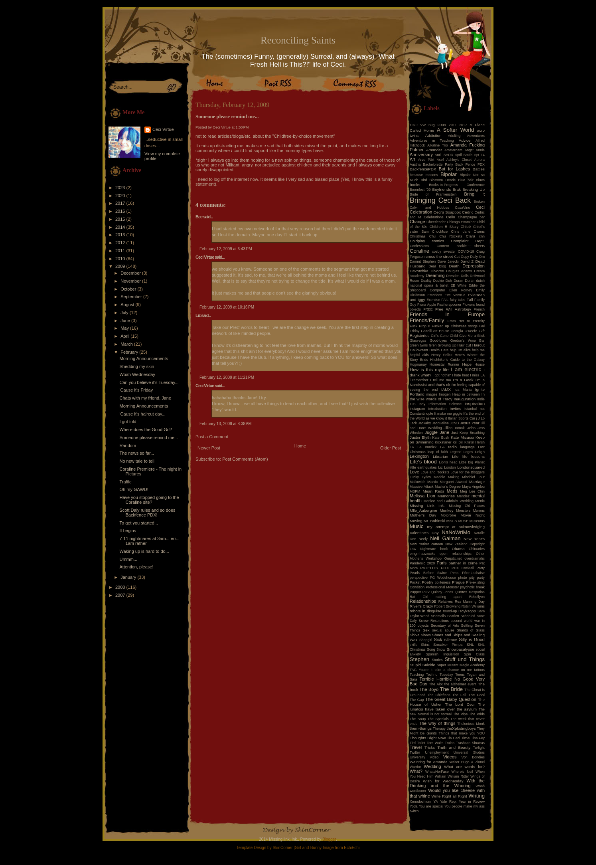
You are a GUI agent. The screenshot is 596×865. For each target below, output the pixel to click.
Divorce (437, 271)
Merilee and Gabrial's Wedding (449, 501)
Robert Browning (447, 606)
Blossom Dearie (442, 180)
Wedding (432, 766)
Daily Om (477, 257)
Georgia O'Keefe (463, 331)
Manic (432, 481)
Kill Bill (458, 442)
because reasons (424, 175)
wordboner (418, 791)
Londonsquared (471, 467)
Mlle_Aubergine (423, 510)
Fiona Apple (426, 305)
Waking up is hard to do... (144, 551)
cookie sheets (471, 246)
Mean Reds (433, 491)
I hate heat (460, 375)
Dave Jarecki (448, 261)
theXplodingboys (461, 728)
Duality (426, 281)
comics (438, 241)
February (129, 352)
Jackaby (424, 423)
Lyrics (426, 477)
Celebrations (433, 217)
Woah (480, 786)
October (128, 289)
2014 (120, 227)
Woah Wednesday (137, 374)
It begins (127, 530)
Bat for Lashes (454, 168)
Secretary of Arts (445, 625)
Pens (454, 573)
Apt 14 (479, 155)
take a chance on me (453, 670)
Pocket (415, 582)
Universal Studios (469, 752)
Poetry (427, 582)
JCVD (454, 423)
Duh (449, 281)
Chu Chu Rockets (445, 236)
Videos (449, 756)
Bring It (474, 194)
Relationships (423, 601)
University (417, 757)
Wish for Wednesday (443, 781)
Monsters (463, 511)
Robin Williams (473, 606)
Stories (437, 660)
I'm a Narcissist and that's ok (447, 382)
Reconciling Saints (298, 40)
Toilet (421, 743)
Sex (426, 630)
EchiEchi (351, 847)
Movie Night (472, 515)
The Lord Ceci (460, 704)
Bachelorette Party (438, 164)
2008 (120, 587)
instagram (417, 409)
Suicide (428, 665)
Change (417, 221)
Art (412, 159)
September (131, 296)
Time (465, 738)
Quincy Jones (442, 592)
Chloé (465, 226)
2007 (120, 595)
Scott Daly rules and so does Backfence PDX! (147, 512)
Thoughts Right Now (428, 738)
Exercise (433, 300)
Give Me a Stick (472, 336)
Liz (197, 315)
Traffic (125, 481)
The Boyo (429, 689)
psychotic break (472, 587)
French (479, 309)
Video (434, 757)
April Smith (463, 155)
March (127, 344)
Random (127, 445)
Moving (416, 521)
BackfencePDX (423, 169)
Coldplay (417, 241)
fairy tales (458, 300)
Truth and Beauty (453, 747)
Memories (446, 496)
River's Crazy (421, 606)
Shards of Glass (471, 630)
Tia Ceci (453, 738)
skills (413, 645)
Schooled (468, 616)
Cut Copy (461, 257)
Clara (471, 236)
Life (455, 456)
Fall (470, 299)
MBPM (415, 491)
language (467, 447)
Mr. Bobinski (434, 521)
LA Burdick (426, 447)
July (125, 312)
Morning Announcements (143, 358)
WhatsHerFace (437, 772)
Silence (450, 639)
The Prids (477, 714)
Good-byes (438, 340)
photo (462, 578)
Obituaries (477, 549)
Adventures (476, 136)
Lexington (419, 456)
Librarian (440, 456)
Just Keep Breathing (468, 433)
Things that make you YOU (462, 733)
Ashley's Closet (459, 160)
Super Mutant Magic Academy (461, 665)
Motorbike (448, 515)
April (125, 336)
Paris (442, 562)
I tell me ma (440, 380)
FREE (427, 309)
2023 (120, 187)
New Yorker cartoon (426, 544)
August (127, 304)
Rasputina (477, 592)
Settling (467, 625)
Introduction (437, 409)
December (131, 273)
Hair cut (464, 345)
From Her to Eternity (466, 321)
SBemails (438, 616)
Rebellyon (477, 597)
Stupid (415, 665)
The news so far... (136, 453)
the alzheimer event (460, 684)
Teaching (417, 675)
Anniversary (421, 154)
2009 (120, 266)
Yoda (414, 806)
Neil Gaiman (445, 538)
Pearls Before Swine (428, 573)
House (480, 364)
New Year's (474, 538)
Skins (425, 645)
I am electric (466, 369)
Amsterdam (453, 150)
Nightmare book (434, 549)
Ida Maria (463, 390)
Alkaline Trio (437, 145)
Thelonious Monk (471, 724)
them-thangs (421, 728)
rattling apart (449, 597)
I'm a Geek (463, 380)
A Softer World (455, 130)
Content (443, 246)
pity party (477, 578)
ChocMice (440, 232)
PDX (445, 568)
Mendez (463, 496)
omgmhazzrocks (422, 554)
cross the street (439, 256)
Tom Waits (435, 743)
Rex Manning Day (470, 602)
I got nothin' (441, 375)
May (125, 328)
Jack (413, 423)
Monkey (447, 510)
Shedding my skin (136, 366)
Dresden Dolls (457, 276)
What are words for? (464, 766)
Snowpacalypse (460, 649)
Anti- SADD (444, 155)
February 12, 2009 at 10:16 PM (226, 307)
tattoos (479, 670)
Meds (452, 491)
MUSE (463, 521)
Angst (469, 150)
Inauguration (465, 399)
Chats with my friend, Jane (145, 398)
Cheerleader (436, 222)
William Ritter (458, 776)
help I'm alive (460, 350)
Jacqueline (440, 423)
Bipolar (448, 174)
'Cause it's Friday (136, 390)
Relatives (445, 602)
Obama (458, 548)
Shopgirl (425, 640)
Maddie (439, 477)
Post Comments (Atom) (245, 459)
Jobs (471, 428)
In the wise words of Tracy (447, 396)
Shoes (426, 635)
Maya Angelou (473, 487)
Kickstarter (443, 442)
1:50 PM (242, 127)
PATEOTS (429, 568)
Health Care (439, 350)
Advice (465, 140)
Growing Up (447, 345)
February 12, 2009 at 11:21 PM (226, 377)
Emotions (435, 295)
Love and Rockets (435, 472)
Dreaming (435, 275)
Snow (440, 649)
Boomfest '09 (420, 190)
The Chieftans (438, 695)
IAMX (446, 389)
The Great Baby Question (450, 699)
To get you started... (138, 523)
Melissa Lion (422, 495)
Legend (455, 452)
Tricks (429, 747)
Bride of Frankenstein (433, 194)
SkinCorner (282, 847)
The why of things (437, 723)
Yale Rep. (448, 802)
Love (414, 471)
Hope (467, 364)
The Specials (438, 719)
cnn (482, 236)
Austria (415, 164)
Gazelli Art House (435, 331)
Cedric (468, 212)
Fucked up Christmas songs (455, 326)
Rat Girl (419, 597)
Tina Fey (478, 738)
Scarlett (453, 616)
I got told (127, 421)
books (415, 184)
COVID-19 (466, 251)
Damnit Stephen (423, 261)
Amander (434, 150)
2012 (120, 242)
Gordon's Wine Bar (467, 340)
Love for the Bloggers (467, 472)
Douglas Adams (459, 271)
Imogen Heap (449, 394)
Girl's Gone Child (444, 336)
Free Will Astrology (453, 309)
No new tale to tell (136, 461)
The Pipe (460, 714)
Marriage (477, 481)
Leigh (480, 451)
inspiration (475, 403)
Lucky (414, 477)
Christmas (418, 236)
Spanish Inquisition (442, 654)
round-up (450, 611)
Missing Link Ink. (427, 505)
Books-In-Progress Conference (457, 185)
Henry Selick (441, 355)
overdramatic (474, 558)
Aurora (479, 160)
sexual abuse (443, 630)
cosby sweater (444, 251)
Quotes (460, 592)
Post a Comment (211, 436)
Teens (459, 675)
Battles (479, 169)
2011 (120, 250)
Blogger (329, 839)
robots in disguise (425, 611)
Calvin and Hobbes (429, 208)
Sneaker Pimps (448, 644)
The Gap (417, 700)
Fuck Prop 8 (420, 326)
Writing (476, 796)
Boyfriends (441, 189)
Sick (438, 639)
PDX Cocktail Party (468, 568)
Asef (440, 160)
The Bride (451, 689)
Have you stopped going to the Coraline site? (149, 500)
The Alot (436, 684)
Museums (477, 521)
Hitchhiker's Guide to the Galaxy (457, 360)
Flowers (468, 305)
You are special (431, 806)
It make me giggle (448, 414)
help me (478, 350)
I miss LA (477, 375)
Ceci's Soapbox (447, 212)
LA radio (448, 447)
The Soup (418, 719)
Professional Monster (442, 587)
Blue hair (465, 180)
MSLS (451, 521)
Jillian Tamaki (454, 428)
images (431, 394)
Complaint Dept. (468, 241)
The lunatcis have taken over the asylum (447, 706)
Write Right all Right (449, 796)
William (440, 776)
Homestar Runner (444, 364)
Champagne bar (471, 217)
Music (416, 526)
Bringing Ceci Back (440, 200)
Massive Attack (422, 487)
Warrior (415, 767)
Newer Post (208, 447)
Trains (449, 743)
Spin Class (474, 654)
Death (454, 266)
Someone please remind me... (148, 437)
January (128, 577)
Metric (480, 501)
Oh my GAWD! (133, 489)
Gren (433, 345)
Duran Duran (464, 281)
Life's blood (423, 462)
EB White (458, 285)
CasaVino (462, 208)
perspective (419, 578)
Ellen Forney (460, 290)
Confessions (419, 246)
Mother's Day (423, 515)
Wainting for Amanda (429, 762)
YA (435, 802)
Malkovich (417, 482)
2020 (120, 195)
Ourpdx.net (453, 558)
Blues (480, 180)
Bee (198, 216)
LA (412, 447)
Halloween (419, 350)
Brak (457, 189)
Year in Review (472, 802)
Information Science (445, 404)
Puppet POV (420, 592)
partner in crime (463, 563)
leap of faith (438, 452)
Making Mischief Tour (466, 477)
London (450, 467)
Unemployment (436, 752)
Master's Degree (448, 487)
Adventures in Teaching (432, 141)
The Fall (459, 695)
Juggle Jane (436, 432)
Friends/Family (427, 320)
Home (300, 445)
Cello (450, 217)
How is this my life (429, 369)
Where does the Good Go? (145, 429)
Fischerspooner (449, 305)
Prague (458, 582)
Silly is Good (472, 639)
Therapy (439, 728)
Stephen (419, 659)
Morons (479, 511)
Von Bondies (473, 757)
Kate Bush (440, 437)
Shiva (415, 635)
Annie (480, 150)
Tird (413, 743)
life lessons (473, 456)
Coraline (419, 251)
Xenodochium (420, 802)
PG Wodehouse (443, 578)
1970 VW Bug (422, 125)
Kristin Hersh (474, 442)
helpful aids (419, 355)
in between (471, 394)
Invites (455, 408)
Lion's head (448, 462)
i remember (419, 380)
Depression (473, 265)
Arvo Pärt (426, 160)
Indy (422, 404)
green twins (419, 345)
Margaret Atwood (453, 482)
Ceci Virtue (163, 129)
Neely (423, 539)
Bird (424, 180)
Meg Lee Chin (472, 491)
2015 (120, 219)
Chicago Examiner (461, 222)
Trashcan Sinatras (470, 743)
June (125, 320)
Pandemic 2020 (422, 563)
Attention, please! (136, 566)
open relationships (456, 554)
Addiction (433, 135)
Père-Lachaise (473, 573)
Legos (468, 452)
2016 (120, 211)
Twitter (415, 752)
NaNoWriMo (456, 532)
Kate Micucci (462, 437)
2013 (120, 234)
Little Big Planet (472, 462)
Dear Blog (437, 266)
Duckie (438, 281)
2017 (120, 203)
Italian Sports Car (461, 418)
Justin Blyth (420, 437)
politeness (443, 582)
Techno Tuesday (439, 675)
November (131, 281)
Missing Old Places (467, 506)
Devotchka (419, 271)
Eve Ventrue (455, 295)
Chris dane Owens (468, 232)
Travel (416, 747)
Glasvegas (418, 340)
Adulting (454, 136)
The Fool (476, 695)
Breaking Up (473, 189)
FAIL (444, 300)
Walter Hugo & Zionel (467, 762)
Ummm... (128, 559)
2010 (120, 258)
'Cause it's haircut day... (142, 414)
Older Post (390, 447)
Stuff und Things (465, 659)
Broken (479, 202)
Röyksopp (467, 611)
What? (416, 771)
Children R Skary (444, 227)
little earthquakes (423, 467)
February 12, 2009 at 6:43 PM (225, 249)
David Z (466, 261)
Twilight (479, 748)
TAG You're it (421, 670)
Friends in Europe (447, 314)
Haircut (478, 345)
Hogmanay (418, 364)
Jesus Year (470, 423)
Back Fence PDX (470, 164)
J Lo (481, 418)
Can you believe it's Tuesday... (148, 382)
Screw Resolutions (434, 621)
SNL (470, 644)
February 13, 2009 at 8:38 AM (225, 424)
